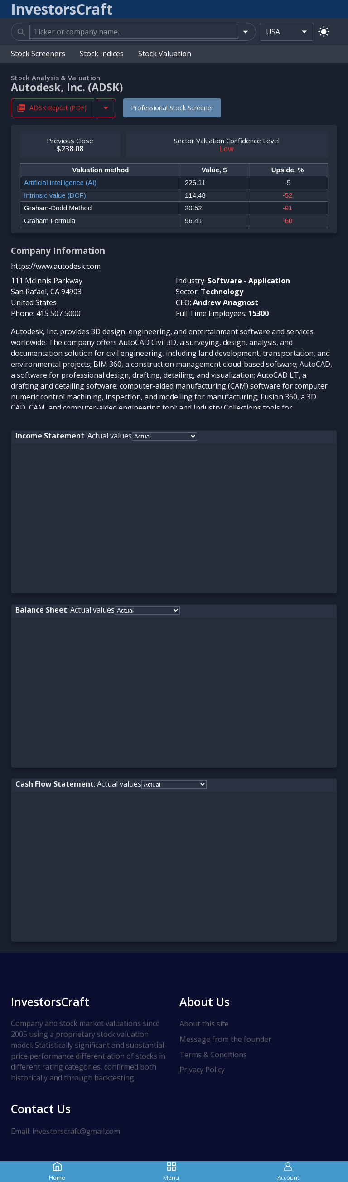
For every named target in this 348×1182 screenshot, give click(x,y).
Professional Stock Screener (172, 107)
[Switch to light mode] (324, 31)
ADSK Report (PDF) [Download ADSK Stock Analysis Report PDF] (52, 108)
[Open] (245, 31)
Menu (171, 1171)
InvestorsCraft (50, 1001)
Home (57, 1171)
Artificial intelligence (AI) (60, 182)
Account (288, 1171)
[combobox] (133, 32)
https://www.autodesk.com (56, 266)
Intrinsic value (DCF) (55, 195)
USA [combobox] (273, 32)
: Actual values (73, 436)
